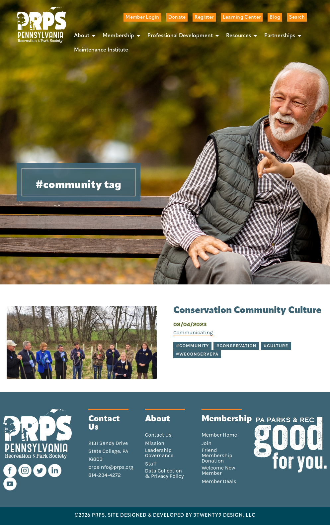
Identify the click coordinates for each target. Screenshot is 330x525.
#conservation (236, 345)
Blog (275, 17)
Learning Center (242, 17)
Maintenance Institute (101, 50)
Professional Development (180, 36)
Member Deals (219, 481)
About (81, 36)
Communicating (193, 332)
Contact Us (158, 435)
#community (192, 345)
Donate (177, 17)
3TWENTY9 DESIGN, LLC (225, 515)
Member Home (219, 435)
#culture (276, 345)
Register (204, 17)
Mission (154, 443)
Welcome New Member (218, 470)
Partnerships (279, 36)
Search (297, 17)
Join (206, 443)
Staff (151, 464)
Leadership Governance (159, 453)
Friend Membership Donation (217, 456)
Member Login (142, 17)
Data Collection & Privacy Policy (164, 473)
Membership (118, 36)
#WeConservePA (197, 354)
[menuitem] (83, 35)
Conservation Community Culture (247, 310)
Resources (238, 36)
